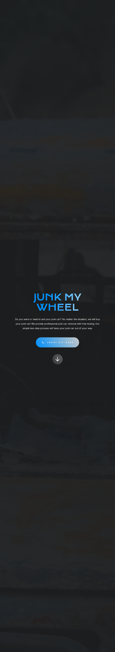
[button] (57, 343)
